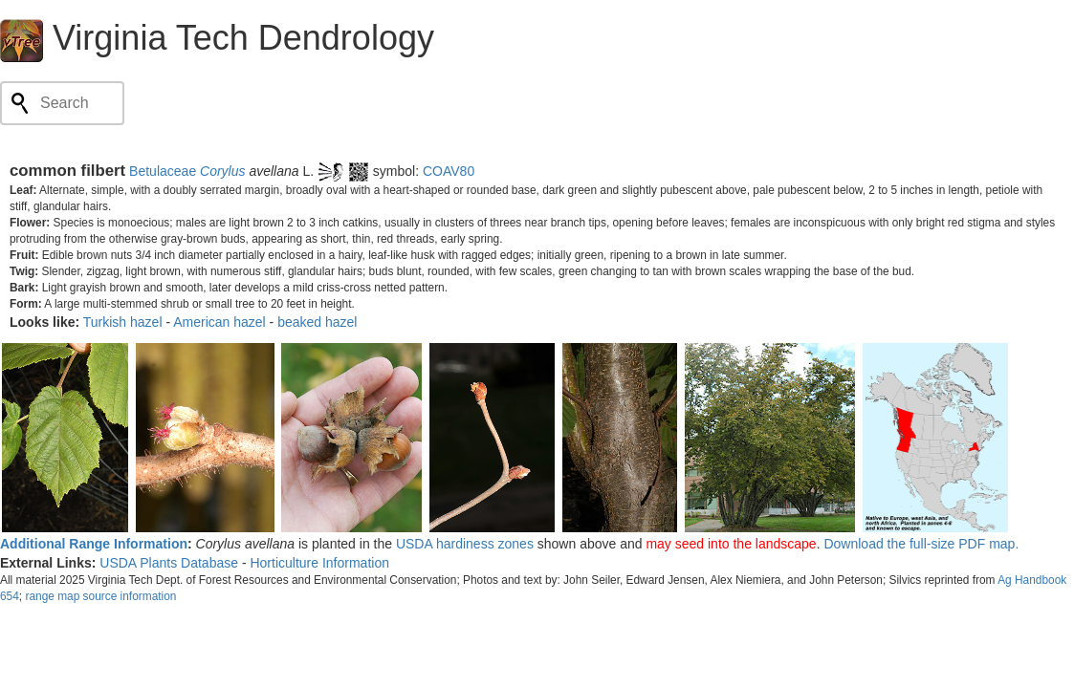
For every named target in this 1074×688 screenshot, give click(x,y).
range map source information (100, 596)
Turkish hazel (123, 322)
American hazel (219, 322)
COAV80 (448, 171)
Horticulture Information (319, 562)
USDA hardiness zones (465, 543)
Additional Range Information (93, 543)
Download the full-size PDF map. (921, 543)
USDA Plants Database (168, 562)
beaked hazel (317, 322)
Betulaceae (162, 171)
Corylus (222, 171)
